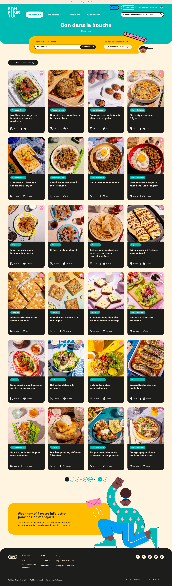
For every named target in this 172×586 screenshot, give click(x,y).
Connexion (128, 7)
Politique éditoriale (36, 580)
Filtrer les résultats (22, 63)
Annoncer (26, 567)
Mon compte (46, 561)
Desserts (15, 312)
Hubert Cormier (28, 561)
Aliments (93, 15)
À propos (26, 556)
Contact (153, 7)
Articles (74, 15)
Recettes (34, 15)
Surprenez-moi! (116, 46)
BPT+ (115, 7)
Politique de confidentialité (17, 580)
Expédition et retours (65, 561)
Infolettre (45, 566)
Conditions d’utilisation (54, 580)
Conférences (143, 7)
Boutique (54, 15)
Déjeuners (16, 245)
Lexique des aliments (65, 566)
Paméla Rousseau (29, 564)
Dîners (14, 380)
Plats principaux (18, 110)
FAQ (58, 556)
